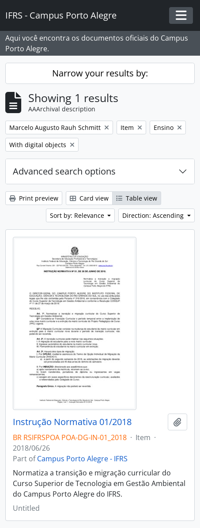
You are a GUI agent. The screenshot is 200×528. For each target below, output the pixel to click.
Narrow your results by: (100, 73)
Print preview (33, 198)
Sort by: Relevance (78, 215)
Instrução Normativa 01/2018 (72, 422)
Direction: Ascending (153, 215)
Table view (136, 198)
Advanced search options (64, 171)
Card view (89, 198)
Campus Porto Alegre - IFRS (82, 458)
